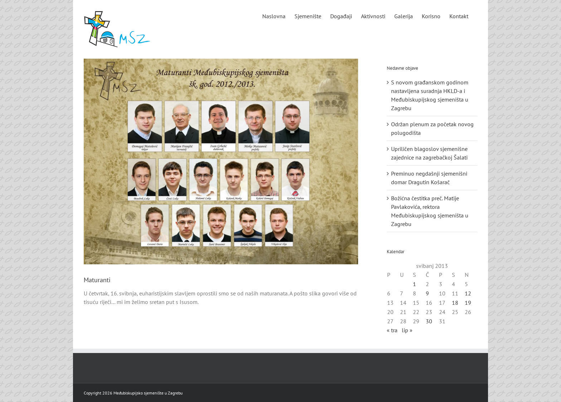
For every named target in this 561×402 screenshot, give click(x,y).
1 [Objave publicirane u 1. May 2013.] (414, 284)
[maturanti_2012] (221, 161)
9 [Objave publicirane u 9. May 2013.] (427, 293)
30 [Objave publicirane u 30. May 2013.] (429, 321)
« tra (392, 330)
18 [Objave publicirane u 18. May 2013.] (455, 302)
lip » (407, 330)
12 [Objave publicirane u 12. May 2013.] (468, 293)
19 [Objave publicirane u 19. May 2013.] (468, 302)
